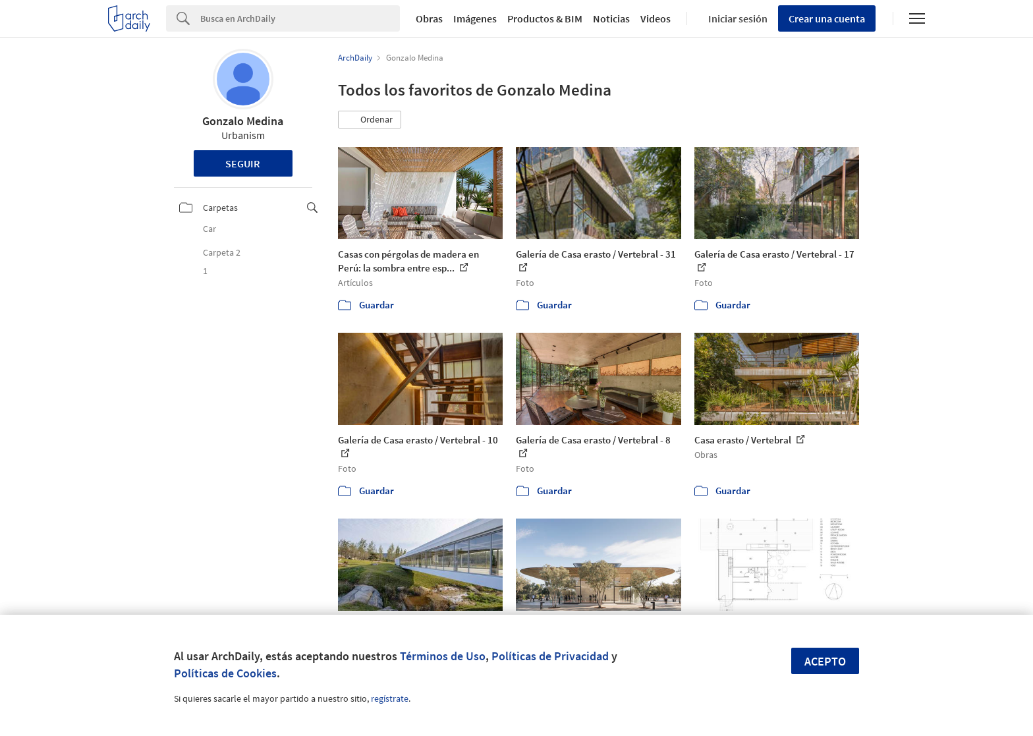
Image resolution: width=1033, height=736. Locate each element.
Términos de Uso (443, 656)
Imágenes (475, 18)
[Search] (300, 18)
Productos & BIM (544, 18)
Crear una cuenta (827, 18)
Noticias (611, 18)
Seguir (242, 163)
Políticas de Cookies (225, 673)
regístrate (389, 698)
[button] (369, 120)
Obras (429, 18)
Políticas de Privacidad (550, 656)
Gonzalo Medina (242, 120)
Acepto (825, 661)
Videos (655, 18)
